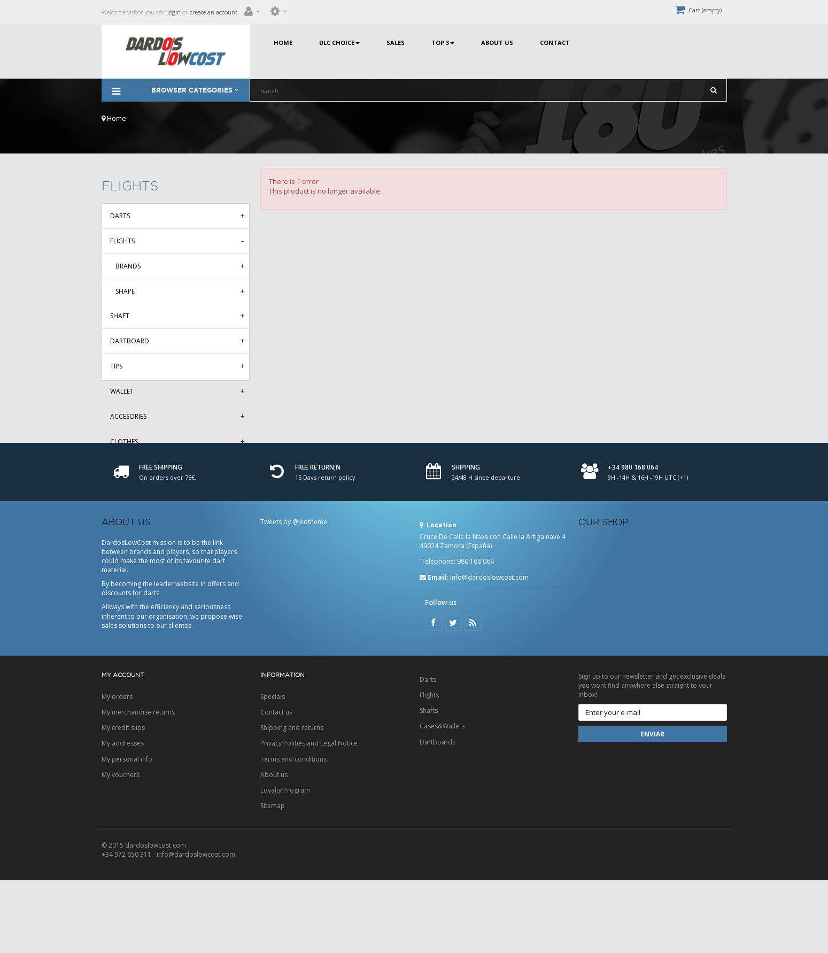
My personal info (127, 831)
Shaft (119, 315)
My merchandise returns (138, 784)
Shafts (429, 783)
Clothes (124, 441)
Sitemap (272, 878)
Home (114, 118)
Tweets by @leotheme (293, 594)
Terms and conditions (293, 831)
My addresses (123, 815)
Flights (122, 240)
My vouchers (121, 847)
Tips (116, 366)
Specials (272, 769)
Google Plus (473, 695)
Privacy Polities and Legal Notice (309, 815)
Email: (434, 650)
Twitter (453, 695)
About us (274, 847)
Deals (119, 466)
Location (438, 597)
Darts (120, 215)
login (173, 12)
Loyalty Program (285, 862)
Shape (125, 291)
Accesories (128, 416)
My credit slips (123, 800)
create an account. (214, 12)
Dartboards (437, 814)
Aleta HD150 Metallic (146, 491)
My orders (117, 769)
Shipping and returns (291, 800)
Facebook (433, 695)
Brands (128, 266)
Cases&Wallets (442, 798)
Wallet (122, 391)
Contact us (276, 784)
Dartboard (129, 340)
